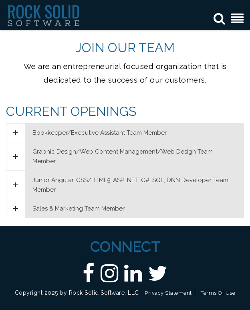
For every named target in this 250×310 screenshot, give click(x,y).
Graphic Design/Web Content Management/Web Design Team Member (109, 156)
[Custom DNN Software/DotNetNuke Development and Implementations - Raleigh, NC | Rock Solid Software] (43, 14)
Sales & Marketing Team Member (65, 208)
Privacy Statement (168, 293)
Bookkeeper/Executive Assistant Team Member (86, 133)
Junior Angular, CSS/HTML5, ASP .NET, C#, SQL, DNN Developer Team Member (117, 185)
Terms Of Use (218, 293)
